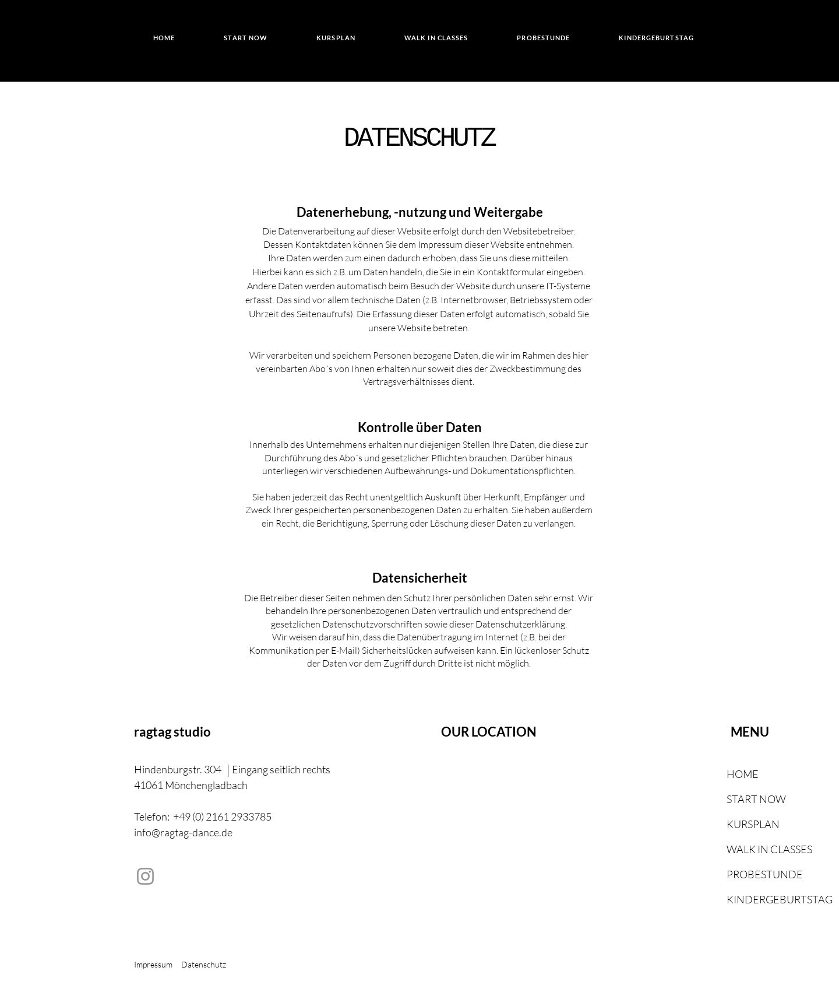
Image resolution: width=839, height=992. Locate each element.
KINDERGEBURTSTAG (754, 899)
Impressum (153, 964)
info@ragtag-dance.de (183, 832)
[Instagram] (145, 876)
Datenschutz (204, 964)
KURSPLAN (753, 824)
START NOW (754, 799)
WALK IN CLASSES (754, 849)
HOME (743, 773)
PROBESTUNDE (754, 874)
